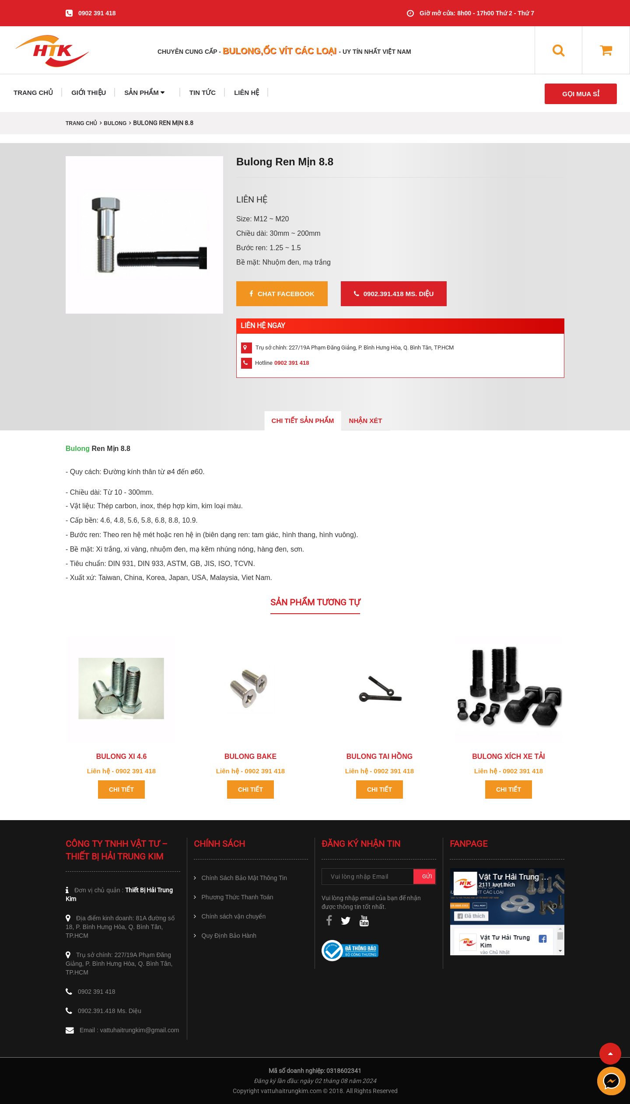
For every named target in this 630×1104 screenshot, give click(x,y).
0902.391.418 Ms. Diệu (394, 293)
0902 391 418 (97, 13)
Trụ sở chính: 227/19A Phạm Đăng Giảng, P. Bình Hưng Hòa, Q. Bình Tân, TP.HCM (119, 963)
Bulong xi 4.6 (121, 756)
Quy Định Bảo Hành (229, 935)
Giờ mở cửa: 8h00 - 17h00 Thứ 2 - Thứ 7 (477, 13)
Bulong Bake (250, 756)
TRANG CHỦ (33, 92)
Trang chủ (81, 123)
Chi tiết (121, 789)
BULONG (115, 123)
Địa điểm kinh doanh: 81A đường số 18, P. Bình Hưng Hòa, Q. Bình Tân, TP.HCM (120, 927)
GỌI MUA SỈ (580, 94)
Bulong (78, 448)
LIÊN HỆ (246, 92)
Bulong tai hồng (379, 756)
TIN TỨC (202, 92)
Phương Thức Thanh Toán (237, 897)
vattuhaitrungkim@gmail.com (139, 1030)
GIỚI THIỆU (88, 92)
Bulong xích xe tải (508, 756)
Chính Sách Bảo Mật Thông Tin (244, 877)
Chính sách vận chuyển (234, 916)
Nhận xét (365, 420)
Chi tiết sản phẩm (303, 420)
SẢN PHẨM (144, 92)
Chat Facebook (282, 293)
